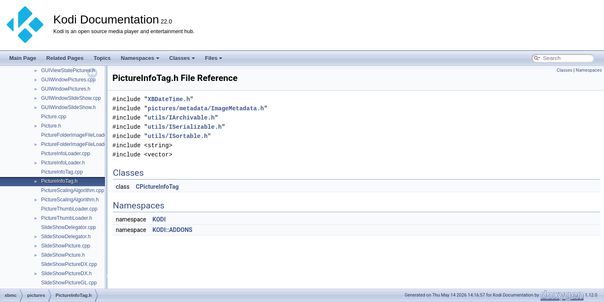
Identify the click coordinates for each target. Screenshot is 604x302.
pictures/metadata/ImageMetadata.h (206, 108)
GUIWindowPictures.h (65, 89)
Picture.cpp (53, 117)
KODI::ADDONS (172, 229)
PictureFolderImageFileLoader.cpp (79, 135)
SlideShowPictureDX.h (66, 273)
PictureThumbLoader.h (66, 218)
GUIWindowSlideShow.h (68, 107)
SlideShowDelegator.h (66, 237)
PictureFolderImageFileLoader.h (77, 144)
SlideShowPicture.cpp (65, 246)
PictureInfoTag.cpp (62, 172)
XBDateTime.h (169, 99)
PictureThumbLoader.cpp (69, 209)
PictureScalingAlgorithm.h (70, 200)
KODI (159, 219)
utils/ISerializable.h (184, 127)
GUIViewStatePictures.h (68, 70)
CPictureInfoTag (157, 186)
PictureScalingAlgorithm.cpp (72, 190)
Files (214, 58)
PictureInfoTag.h (59, 181)
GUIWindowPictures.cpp (68, 80)
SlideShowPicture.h (63, 255)
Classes (182, 58)
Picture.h (51, 126)
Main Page (22, 58)
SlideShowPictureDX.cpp (69, 264)
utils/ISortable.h (178, 136)
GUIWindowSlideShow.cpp (71, 98)
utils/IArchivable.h (181, 118)
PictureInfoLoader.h (63, 163)
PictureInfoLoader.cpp (65, 153)
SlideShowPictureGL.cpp (69, 283)
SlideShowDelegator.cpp (68, 227)
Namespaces (140, 58)
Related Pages (64, 58)
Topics (102, 58)
